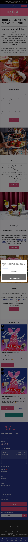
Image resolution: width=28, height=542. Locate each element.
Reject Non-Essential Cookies (14, 275)
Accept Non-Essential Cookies (14, 278)
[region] (14, 271)
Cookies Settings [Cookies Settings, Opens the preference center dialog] (14, 271)
